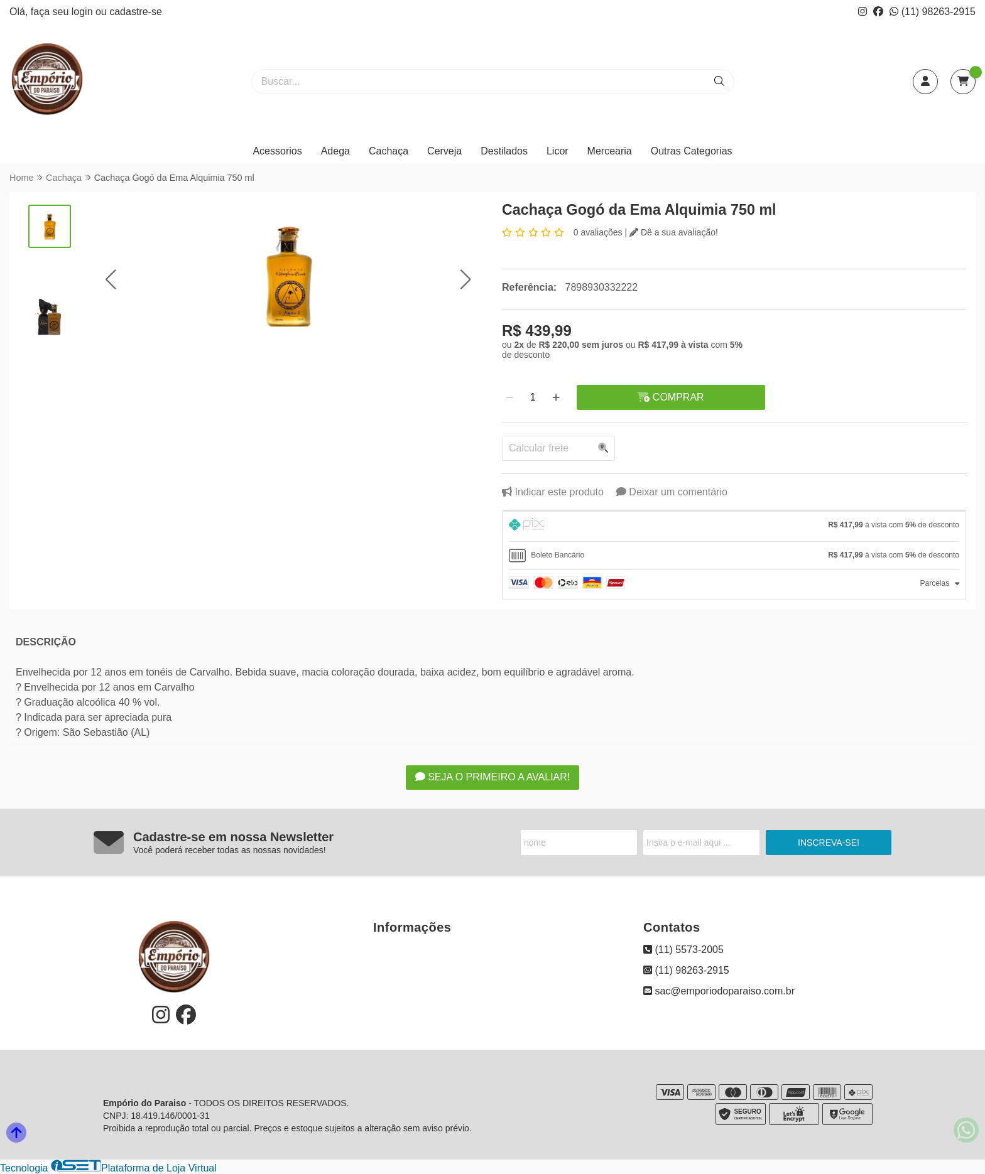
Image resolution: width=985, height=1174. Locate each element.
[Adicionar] (555, 397)
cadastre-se (135, 11)
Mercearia (609, 151)
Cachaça (388, 151)
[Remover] (509, 397)
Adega (335, 151)
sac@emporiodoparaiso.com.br (719, 991)
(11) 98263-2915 (933, 11)
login (83, 11)
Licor (558, 151)
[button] (110, 280)
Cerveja (444, 151)
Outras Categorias (691, 151)
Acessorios (277, 151)
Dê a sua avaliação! (673, 232)
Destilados (504, 151)
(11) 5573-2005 (683, 949)
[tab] (734, 526)
